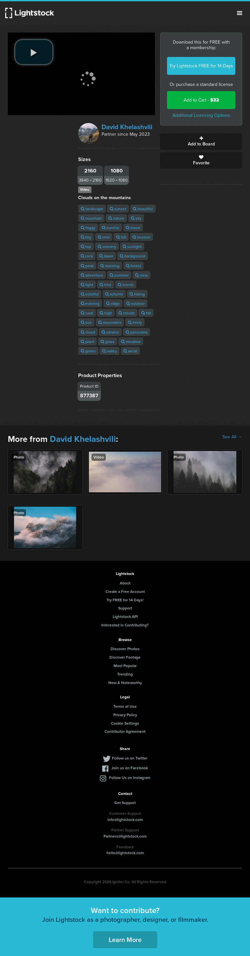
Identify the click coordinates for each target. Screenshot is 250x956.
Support (125, 608)
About (125, 583)
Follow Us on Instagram (129, 777)
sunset (118, 209)
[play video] (33, 52)
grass (108, 341)
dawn (106, 256)
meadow (131, 341)
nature (116, 218)
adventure (92, 275)
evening (90, 303)
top (86, 246)
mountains (109, 322)
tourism (141, 237)
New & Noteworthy (125, 682)
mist (104, 237)
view (141, 275)
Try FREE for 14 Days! (125, 600)
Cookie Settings (125, 723)
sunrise (110, 227)
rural (87, 313)
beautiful (143, 209)
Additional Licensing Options (201, 115)
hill (121, 237)
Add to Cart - (201, 100)
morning (109, 265)
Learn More (125, 939)
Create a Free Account (125, 591)
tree (105, 284)
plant (87, 341)
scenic (126, 284)
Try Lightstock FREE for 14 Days (201, 65)
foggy (88, 227)
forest (133, 265)
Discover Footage (125, 657)
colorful (90, 294)
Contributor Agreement (125, 731)
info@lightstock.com (125, 819)
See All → (232, 437)
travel (133, 227)
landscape (92, 209)
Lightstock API (125, 616)
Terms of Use (125, 706)
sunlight (132, 246)
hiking (137, 294)
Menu (239, 13)
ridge (113, 303)
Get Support (125, 802)
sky (136, 218)
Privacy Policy (125, 714)
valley (109, 351)
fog (86, 237)
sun (86, 322)
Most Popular (125, 665)
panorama (136, 332)
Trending (125, 674)
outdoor (135, 303)
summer (119, 275)
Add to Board (201, 141)
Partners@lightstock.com (125, 836)
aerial (130, 351)
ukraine (110, 332)
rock (87, 256)
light (87, 284)
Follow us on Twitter (129, 758)
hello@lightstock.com (125, 852)
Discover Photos (125, 648)
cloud (88, 332)
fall (146, 313)
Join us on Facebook (129, 768)
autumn (114, 294)
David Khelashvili (127, 127)
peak (87, 265)
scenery (107, 246)
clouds (126, 313)
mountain (91, 218)
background (132, 256)
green (88, 351)
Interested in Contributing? (125, 625)
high (106, 313)
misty (135, 322)
